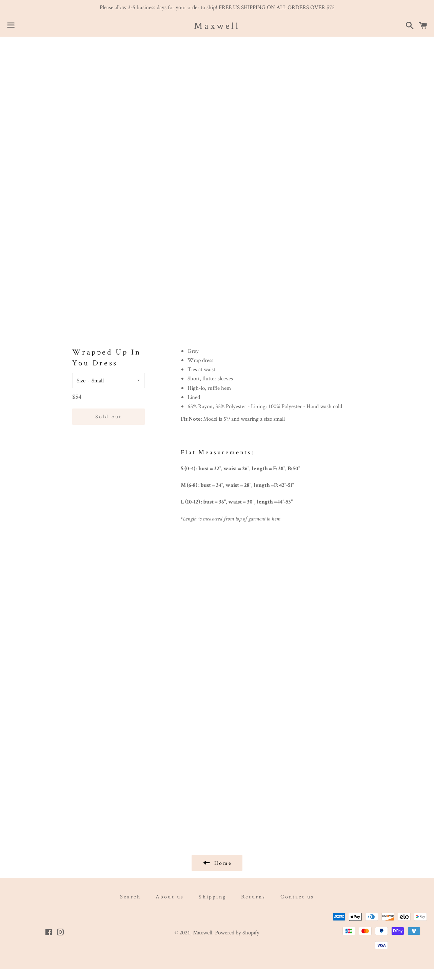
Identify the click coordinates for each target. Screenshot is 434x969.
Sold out (108, 416)
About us (170, 896)
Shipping (212, 896)
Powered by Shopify (237, 932)
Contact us (297, 896)
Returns (253, 896)
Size (81, 380)
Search (130, 896)
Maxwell (217, 25)
